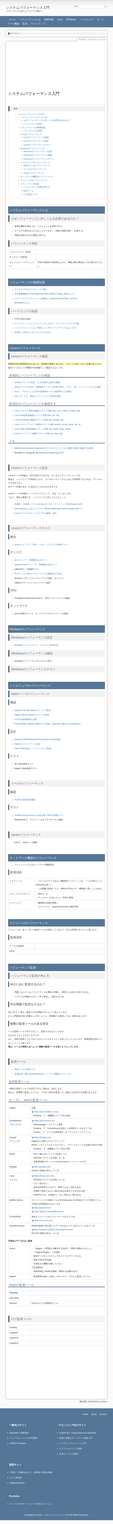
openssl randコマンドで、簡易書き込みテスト (36, 564)
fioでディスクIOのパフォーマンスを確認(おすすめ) (38, 573)
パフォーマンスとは (30, 19)
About (94, 1414)
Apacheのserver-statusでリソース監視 (32, 710)
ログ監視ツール (30, 194)
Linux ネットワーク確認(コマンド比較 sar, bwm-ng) (39, 433)
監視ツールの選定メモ (25, 1069)
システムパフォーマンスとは (33, 117)
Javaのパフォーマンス (33, 173)
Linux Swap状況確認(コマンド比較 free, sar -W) (37, 415)
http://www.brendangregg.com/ (49, 452)
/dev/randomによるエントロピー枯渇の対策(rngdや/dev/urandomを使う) (48, 508)
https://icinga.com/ (42, 1137)
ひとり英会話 (16, 1477)
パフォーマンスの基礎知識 (32, 128)
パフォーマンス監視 (29, 184)
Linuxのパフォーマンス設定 (36, 141)
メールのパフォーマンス (34, 169)
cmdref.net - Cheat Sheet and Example (77, 1433)
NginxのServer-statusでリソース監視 (32, 715)
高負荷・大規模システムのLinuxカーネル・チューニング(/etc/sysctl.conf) (48, 504)
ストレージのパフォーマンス (33, 180)
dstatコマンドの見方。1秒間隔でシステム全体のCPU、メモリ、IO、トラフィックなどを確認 (58, 387)
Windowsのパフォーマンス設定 (37, 151)
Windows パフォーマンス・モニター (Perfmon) (36, 645)
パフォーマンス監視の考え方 (36, 187)
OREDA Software (18, 1443)
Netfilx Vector (16, 1200)
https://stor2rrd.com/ (43, 1220)
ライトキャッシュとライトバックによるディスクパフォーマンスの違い (47, 323)
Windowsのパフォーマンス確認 (37, 155)
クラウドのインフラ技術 (70, 1448)
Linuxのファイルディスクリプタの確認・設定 (36, 513)
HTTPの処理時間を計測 (26, 719)
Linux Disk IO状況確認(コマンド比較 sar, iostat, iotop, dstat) (42, 429)
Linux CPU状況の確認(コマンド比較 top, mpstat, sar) (39, 420)
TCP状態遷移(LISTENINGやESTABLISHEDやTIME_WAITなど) (44, 294)
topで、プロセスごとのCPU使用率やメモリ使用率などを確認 (43, 391)
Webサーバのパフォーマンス (36, 165)
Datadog (13, 1293)
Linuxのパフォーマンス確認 (36, 137)
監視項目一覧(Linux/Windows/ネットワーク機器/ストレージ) (42, 1074)
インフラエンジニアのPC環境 (23, 1438)
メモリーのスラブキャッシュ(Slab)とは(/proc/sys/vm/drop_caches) (46, 298)
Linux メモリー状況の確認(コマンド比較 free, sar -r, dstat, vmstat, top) (47, 411)
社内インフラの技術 (68, 1454)
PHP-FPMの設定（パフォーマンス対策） (34, 748)
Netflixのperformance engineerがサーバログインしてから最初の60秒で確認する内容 (54, 448)
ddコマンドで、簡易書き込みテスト (31, 560)
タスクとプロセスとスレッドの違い (31, 289)
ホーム (12, 19)
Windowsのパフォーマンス (32, 148)
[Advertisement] (56, 64)
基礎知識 (49, 19)
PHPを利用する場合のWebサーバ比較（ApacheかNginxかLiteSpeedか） (48, 724)
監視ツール (28, 191)
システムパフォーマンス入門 (30, 114)
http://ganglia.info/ (42, 1167)
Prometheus (15, 1120)
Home (85, 1414)
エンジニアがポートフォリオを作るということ (31, 1504)
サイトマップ (38, 23)
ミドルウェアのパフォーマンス (34, 162)
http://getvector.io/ (42, 1208)
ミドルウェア (86, 19)
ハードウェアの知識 (32, 131)
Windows (71, 19)
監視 (25, 23)
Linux (60, 19)
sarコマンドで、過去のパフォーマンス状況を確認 (38, 396)
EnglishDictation (17, 1483)
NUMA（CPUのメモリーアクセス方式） (33, 332)
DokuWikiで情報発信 (19, 1433)
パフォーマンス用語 (32, 124)
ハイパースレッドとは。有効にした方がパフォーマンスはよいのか (45, 328)
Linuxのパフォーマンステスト (37, 145)
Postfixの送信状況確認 (25, 799)
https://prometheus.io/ (44, 1120)
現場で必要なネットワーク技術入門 (75, 1438)
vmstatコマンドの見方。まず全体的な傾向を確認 (37, 382)
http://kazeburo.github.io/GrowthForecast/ (53, 1229)
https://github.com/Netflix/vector (49, 1211)
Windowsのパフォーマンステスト (38, 159)
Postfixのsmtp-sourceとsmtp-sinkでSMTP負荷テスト (39, 815)
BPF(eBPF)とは (22, 303)
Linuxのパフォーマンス (31, 134)
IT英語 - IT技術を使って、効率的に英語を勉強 (31, 1472)
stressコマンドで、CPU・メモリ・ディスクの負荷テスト (41, 544)
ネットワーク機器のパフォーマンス (36, 177)
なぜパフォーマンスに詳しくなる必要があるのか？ (47, 120)
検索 (105, 6)
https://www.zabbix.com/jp (46, 1112)
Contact (103, 1414)
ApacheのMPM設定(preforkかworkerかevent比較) (38, 739)
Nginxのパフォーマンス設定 (28, 744)
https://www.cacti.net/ (44, 1176)
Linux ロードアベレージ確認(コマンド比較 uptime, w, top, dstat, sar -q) (48, 424)
